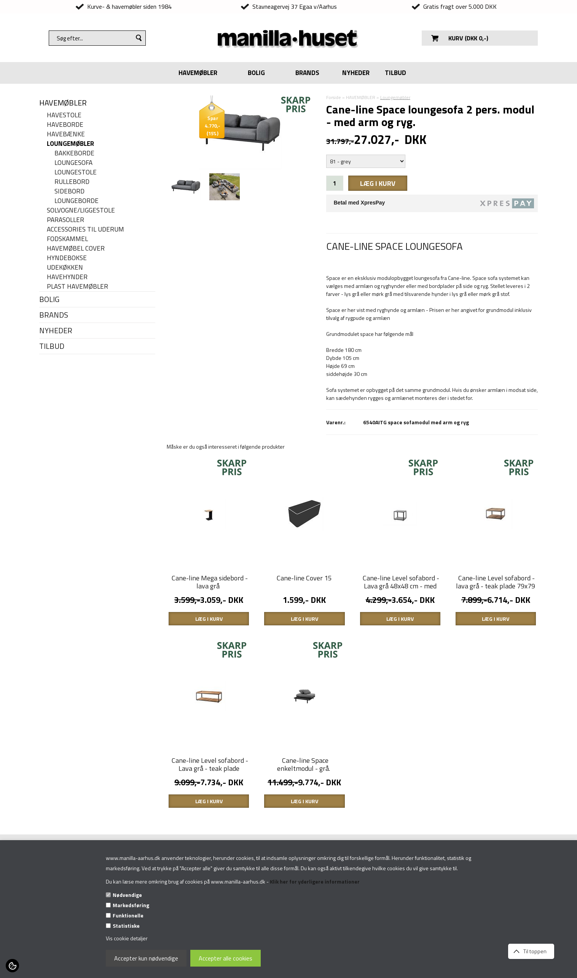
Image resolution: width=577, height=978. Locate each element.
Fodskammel (67, 239)
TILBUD (395, 73)
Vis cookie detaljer (127, 938)
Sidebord (69, 191)
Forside (333, 97)
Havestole (64, 115)
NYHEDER (356, 73)
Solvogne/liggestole (81, 210)
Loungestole (75, 172)
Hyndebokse (67, 258)
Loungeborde (76, 201)
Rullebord (71, 182)
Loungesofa (73, 163)
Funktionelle (128, 915)
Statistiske (126, 926)
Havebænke (66, 134)
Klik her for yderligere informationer (315, 881)
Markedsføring (131, 905)
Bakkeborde (74, 153)
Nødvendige (127, 895)
